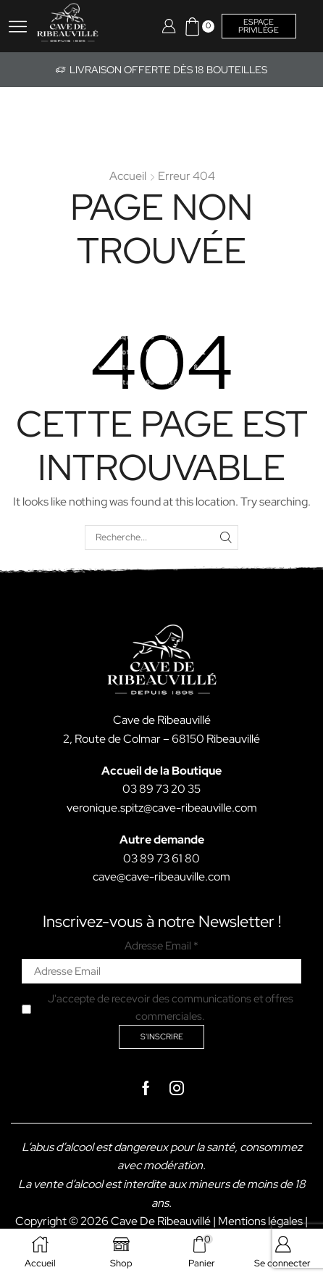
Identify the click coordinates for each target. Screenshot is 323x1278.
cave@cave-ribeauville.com (161, 876)
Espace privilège (258, 26)
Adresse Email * (161, 946)
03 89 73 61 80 (161, 858)
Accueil (127, 176)
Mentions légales (260, 1221)
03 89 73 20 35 (161, 788)
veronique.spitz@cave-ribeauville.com (162, 807)
